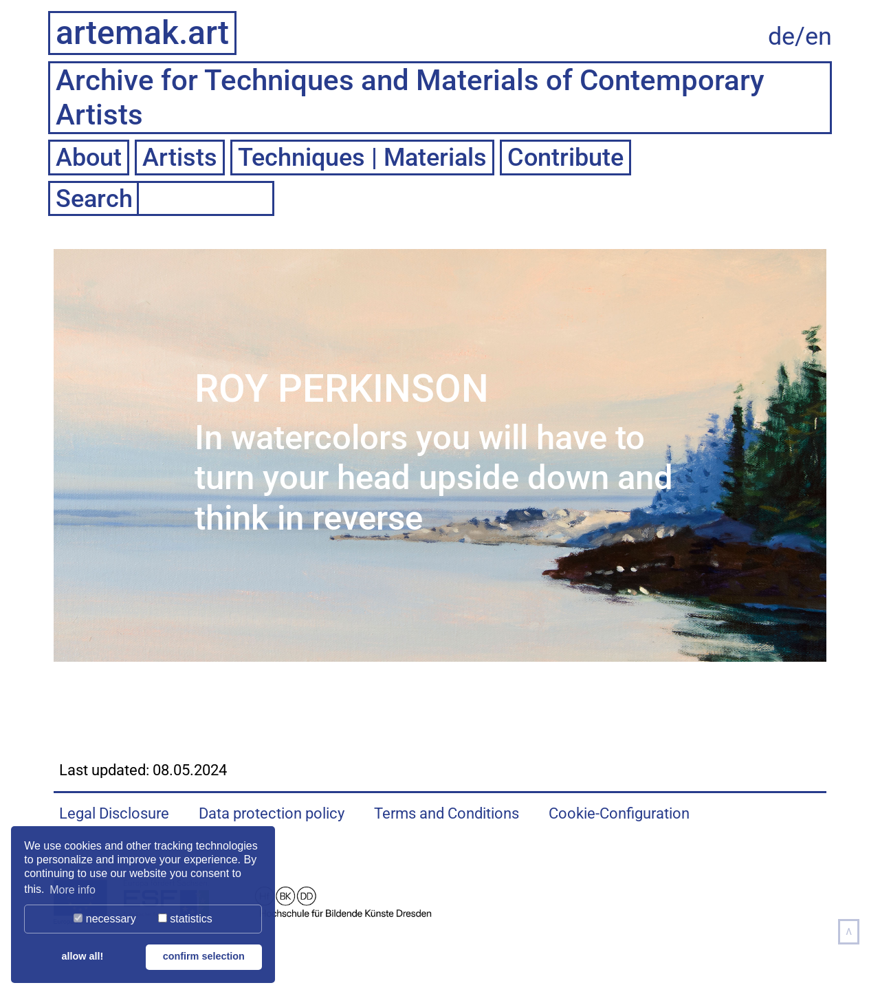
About (89, 157)
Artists (179, 157)
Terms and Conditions (446, 813)
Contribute (565, 157)
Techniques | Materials (362, 157)
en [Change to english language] (818, 36)
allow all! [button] (82, 956)
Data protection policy (271, 813)
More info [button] (73, 890)
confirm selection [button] (204, 956)
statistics (185, 919)
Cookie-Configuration (619, 813)
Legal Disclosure (114, 813)
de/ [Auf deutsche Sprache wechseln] (786, 36)
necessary (104, 919)
